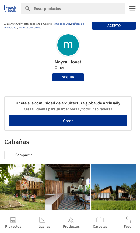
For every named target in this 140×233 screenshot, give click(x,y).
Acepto (114, 25)
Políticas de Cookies (30, 27)
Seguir (68, 77)
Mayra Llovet (68, 62)
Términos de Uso (61, 24)
